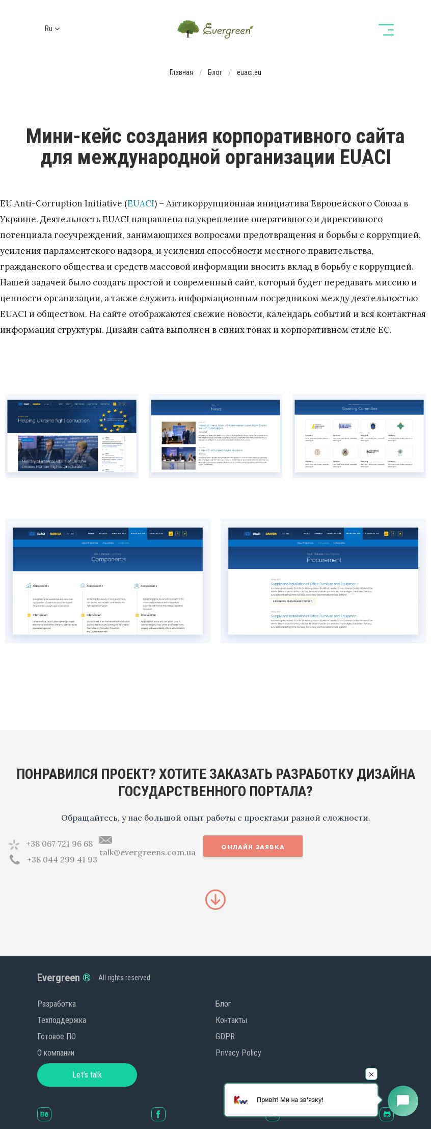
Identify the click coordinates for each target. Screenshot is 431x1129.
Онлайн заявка (253, 847)
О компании (55, 1053)
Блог (223, 1004)
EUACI (140, 203)
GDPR (225, 1036)
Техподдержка (61, 1020)
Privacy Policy (238, 1053)
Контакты (231, 1020)
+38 (59, 843)
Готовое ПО (56, 1036)
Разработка (56, 1004)
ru (48, 28)
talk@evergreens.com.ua (147, 852)
